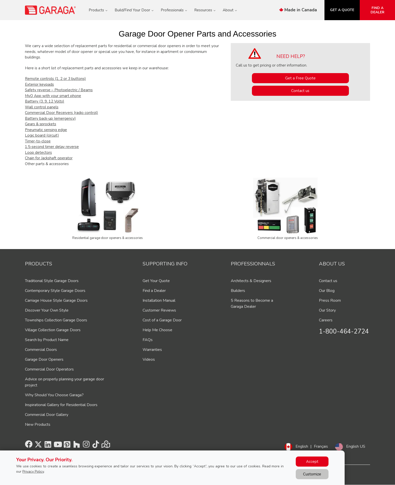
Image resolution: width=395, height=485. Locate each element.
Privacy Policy (33, 471)
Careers (326, 320)
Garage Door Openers (44, 359)
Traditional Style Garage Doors (52, 281)
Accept (312, 461)
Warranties (152, 349)
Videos (149, 359)
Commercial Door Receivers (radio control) (61, 112)
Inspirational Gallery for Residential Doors (61, 405)
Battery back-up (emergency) (50, 118)
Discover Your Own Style (47, 310)
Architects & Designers (251, 281)
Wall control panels (41, 107)
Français (321, 446)
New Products (37, 424)
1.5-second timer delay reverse (52, 146)
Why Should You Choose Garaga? (54, 395)
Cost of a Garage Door (162, 320)
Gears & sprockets (40, 124)
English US (355, 446)
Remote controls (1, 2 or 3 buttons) (55, 78)
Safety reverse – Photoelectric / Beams (59, 90)
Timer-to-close (38, 141)
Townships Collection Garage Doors (56, 320)
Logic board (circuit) (42, 135)
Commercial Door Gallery (46, 414)
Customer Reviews (159, 310)
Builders (238, 290)
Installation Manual (159, 300)
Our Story (327, 310)
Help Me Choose (157, 330)
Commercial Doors (41, 349)
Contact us (300, 90)
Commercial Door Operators (49, 369)
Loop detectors (38, 152)
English (301, 446)
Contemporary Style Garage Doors (55, 290)
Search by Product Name (47, 340)
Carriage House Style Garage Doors (56, 300)
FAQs (148, 340)
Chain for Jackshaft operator (49, 158)
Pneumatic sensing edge (46, 129)
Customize (312, 474)
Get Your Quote (156, 281)
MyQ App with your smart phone (53, 95)
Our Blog (327, 290)
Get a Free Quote (300, 78)
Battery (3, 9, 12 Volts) (44, 101)
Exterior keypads (39, 84)
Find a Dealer (154, 290)
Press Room (330, 300)
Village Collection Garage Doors (53, 330)
